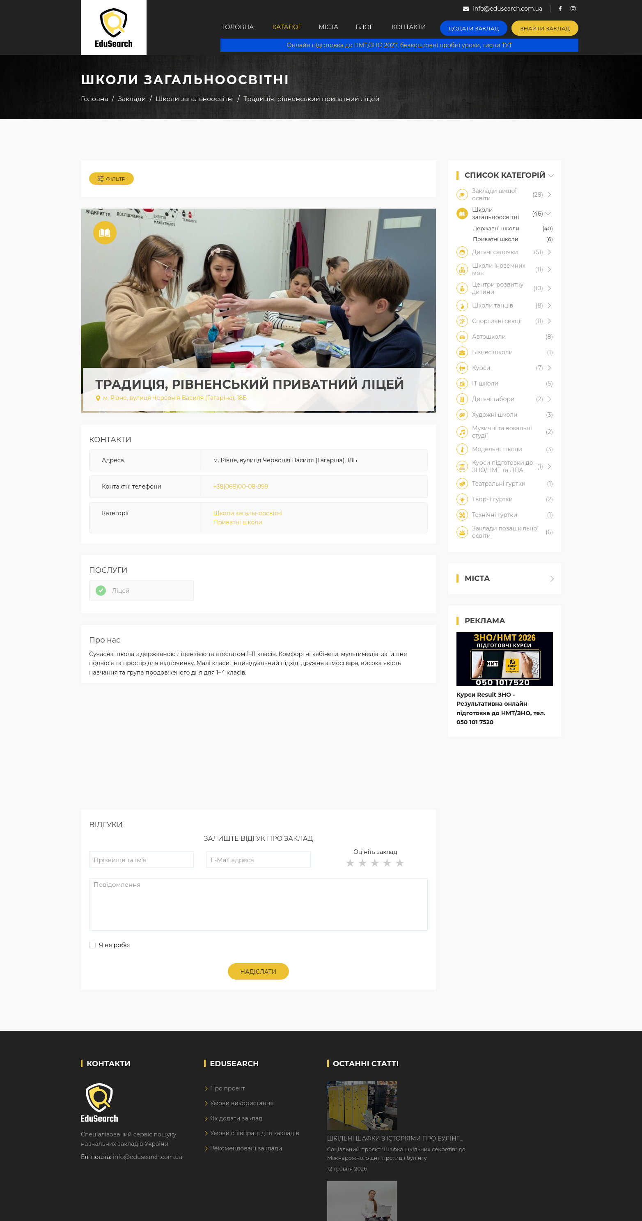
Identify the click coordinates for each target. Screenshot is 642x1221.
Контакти (424, 27)
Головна (239, 27)
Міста (337, 27)
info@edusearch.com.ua (147, 1161)
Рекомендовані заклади (246, 1152)
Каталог (291, 27)
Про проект (227, 1092)
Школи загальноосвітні (248, 515)
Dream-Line (544, 1208)
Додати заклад (487, 27)
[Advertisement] (258, 756)
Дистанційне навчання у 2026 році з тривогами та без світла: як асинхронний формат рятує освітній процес (470, 1143)
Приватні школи (237, 524)
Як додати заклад (236, 1122)
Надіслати (259, 976)
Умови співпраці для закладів (254, 1137)
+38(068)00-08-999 (240, 488)
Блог (377, 27)
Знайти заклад (553, 27)
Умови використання (242, 1107)
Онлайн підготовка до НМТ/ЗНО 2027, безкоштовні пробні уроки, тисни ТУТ (403, 45)
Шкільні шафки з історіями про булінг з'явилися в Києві (463, 1092)
